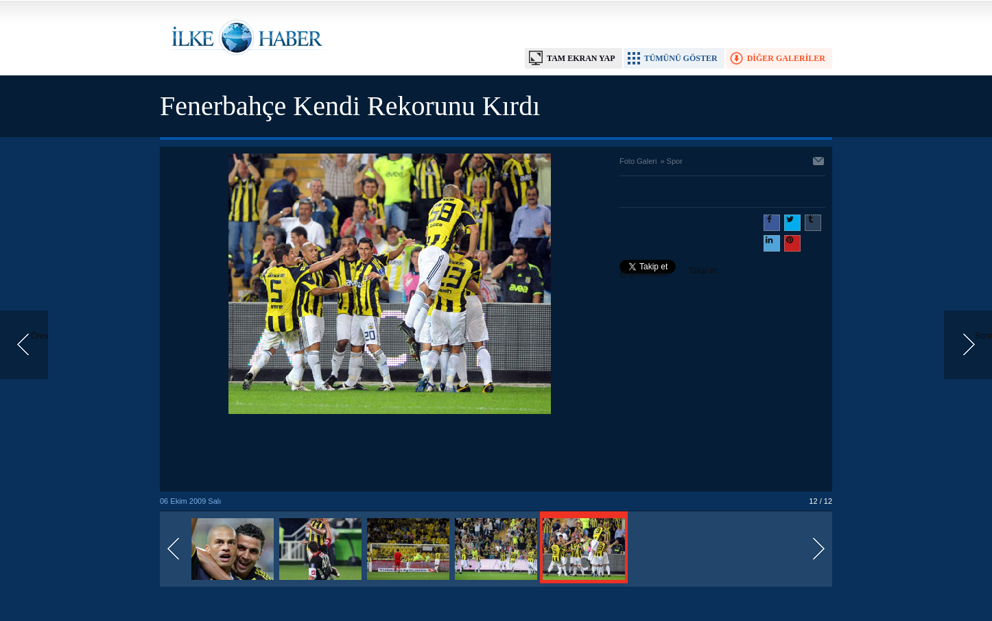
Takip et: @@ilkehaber (669, 272)
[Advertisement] (389, 454)
